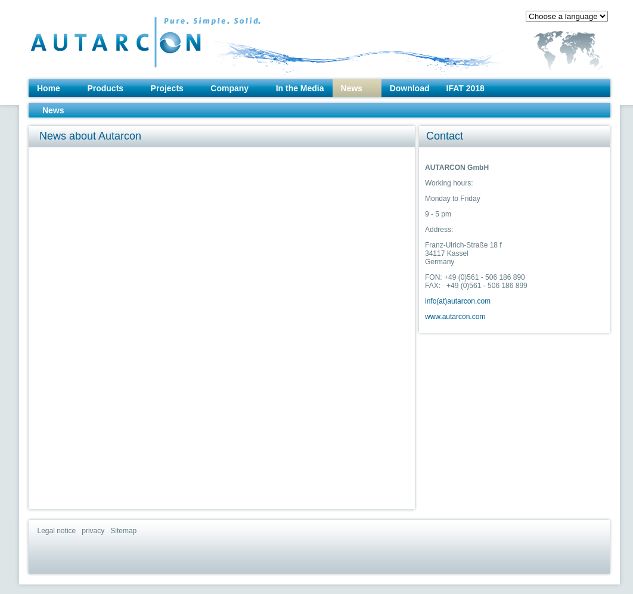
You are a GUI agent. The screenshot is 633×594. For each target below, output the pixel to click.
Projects (167, 88)
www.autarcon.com (455, 317)
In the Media (300, 88)
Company (229, 88)
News (352, 88)
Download (410, 88)
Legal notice (57, 531)
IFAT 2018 (465, 88)
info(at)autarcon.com (458, 301)
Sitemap (123, 531)
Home (48, 88)
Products (105, 88)
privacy (93, 531)
